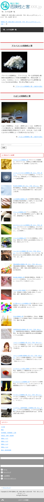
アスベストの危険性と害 (22, 46)
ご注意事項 (6, 476)
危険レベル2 (4, 441)
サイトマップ (7, 472)
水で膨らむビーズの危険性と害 (22, 303)
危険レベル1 (4, 438)
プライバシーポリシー (9, 478)
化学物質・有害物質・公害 (8, 432)
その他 (3, 427)
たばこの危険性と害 (22, 96)
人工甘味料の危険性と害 (20, 199)
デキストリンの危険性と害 (20, 160)
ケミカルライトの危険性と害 (21, 381)
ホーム (5, 469)
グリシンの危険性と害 (19, 212)
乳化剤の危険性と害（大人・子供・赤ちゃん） (26, 186)
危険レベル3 (4, 444)
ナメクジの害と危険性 (19, 290)
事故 (2, 430)
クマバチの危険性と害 (19, 238)
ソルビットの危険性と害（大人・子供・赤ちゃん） (27, 342)
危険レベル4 (4, 447)
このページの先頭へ (23, 500)
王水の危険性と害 (18, 316)
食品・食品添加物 (6, 450)
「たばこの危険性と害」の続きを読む (30, 137)
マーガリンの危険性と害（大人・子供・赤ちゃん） (27, 395)
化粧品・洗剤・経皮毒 (7, 435)
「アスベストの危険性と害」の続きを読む (29, 86)
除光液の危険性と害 (19, 277)
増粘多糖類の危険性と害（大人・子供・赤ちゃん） (27, 264)
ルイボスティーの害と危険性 (21, 368)
